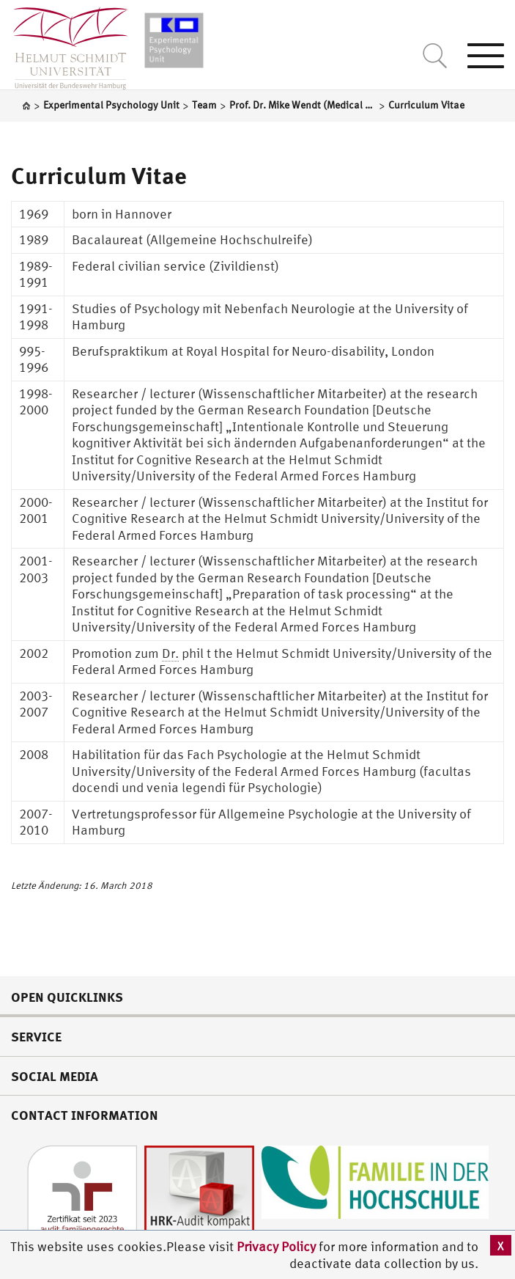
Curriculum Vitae (99, 175)
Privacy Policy (278, 1246)
